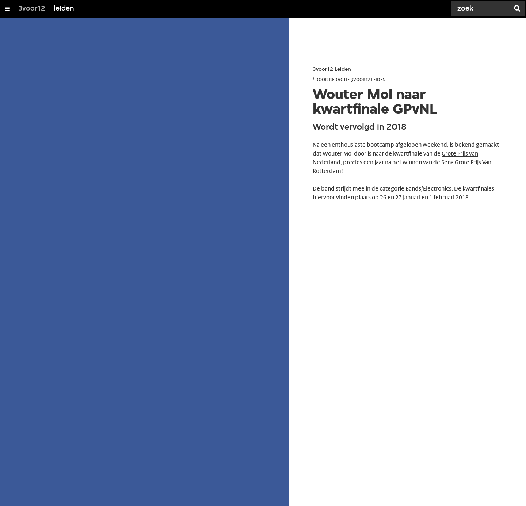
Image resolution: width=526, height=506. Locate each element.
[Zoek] (482, 8)
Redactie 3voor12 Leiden (357, 79)
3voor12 (31, 8)
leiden (64, 8)
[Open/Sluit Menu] (7, 9)
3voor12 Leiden (332, 69)
